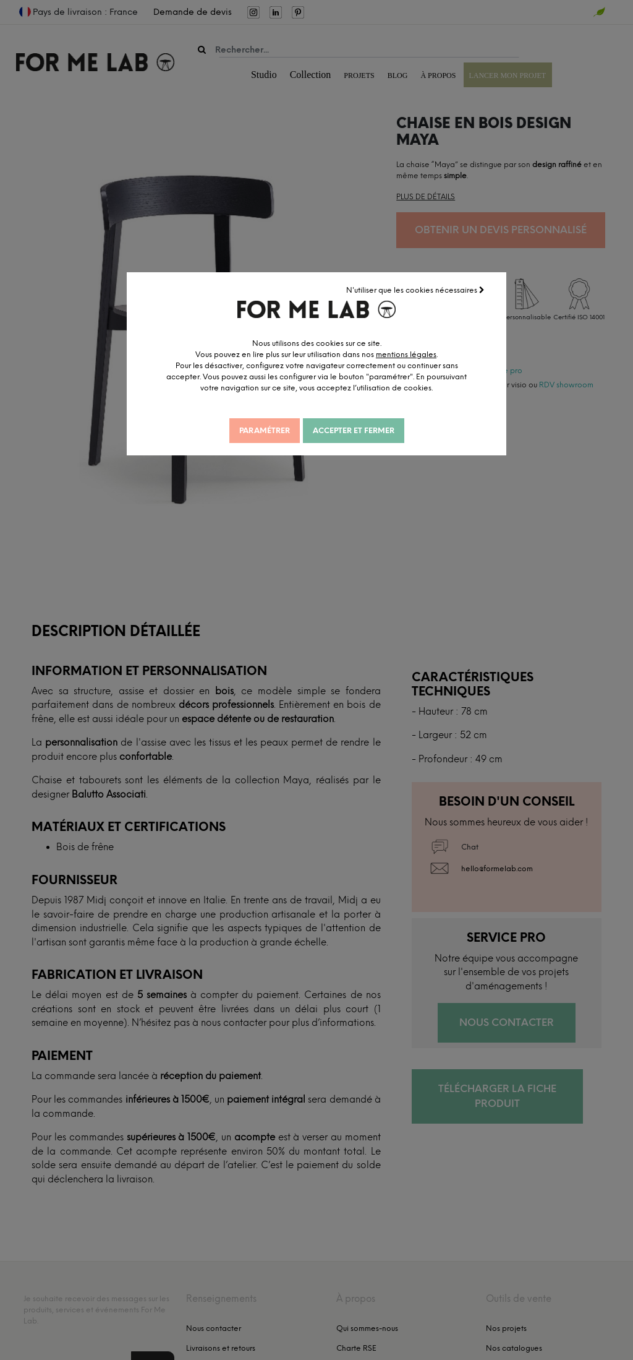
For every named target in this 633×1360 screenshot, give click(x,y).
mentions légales (410, 354)
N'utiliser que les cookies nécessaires (416, 289)
